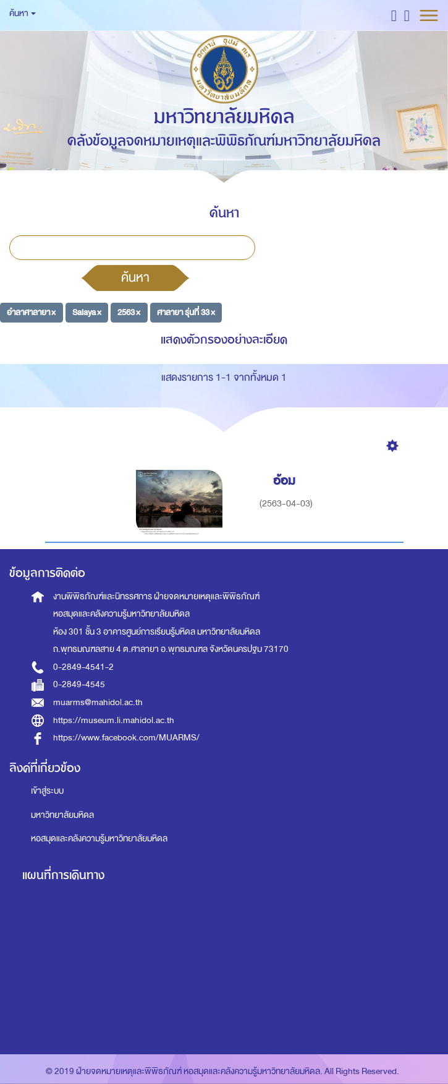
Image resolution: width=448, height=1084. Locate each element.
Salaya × (86, 312)
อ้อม (286, 480)
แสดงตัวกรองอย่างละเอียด (224, 339)
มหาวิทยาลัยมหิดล (62, 815)
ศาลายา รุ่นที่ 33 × (186, 312)
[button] (394, 15)
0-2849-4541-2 (83, 667)
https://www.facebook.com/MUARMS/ (126, 737)
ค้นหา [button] (22, 13)
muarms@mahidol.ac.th (98, 702)
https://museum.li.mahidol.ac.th (113, 720)
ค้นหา (135, 277)
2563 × (128, 312)
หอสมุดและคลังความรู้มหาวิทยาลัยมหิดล (99, 838)
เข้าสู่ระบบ (47, 791)
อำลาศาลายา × (31, 312)
